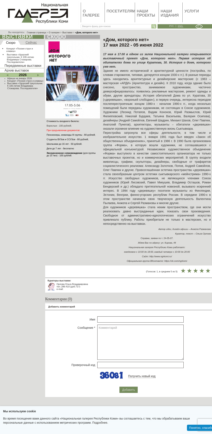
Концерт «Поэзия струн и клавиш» (19, 49)
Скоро (10, 42)
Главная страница (36, 32)
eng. (180, 26)
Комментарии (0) (58, 299)
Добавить (128, 389)
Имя (92, 319)
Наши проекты (146, 13)
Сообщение (86, 327)
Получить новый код (141, 376)
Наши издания (170, 13)
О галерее (91, 13)
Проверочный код (83, 365)
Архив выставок (17, 70)
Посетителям (121, 11)
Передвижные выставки (23, 65)
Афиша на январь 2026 (19, 78)
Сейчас (31, 42)
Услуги (191, 11)
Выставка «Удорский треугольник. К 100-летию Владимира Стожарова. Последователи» (20, 58)
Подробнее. (100, 422)
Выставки (67, 32)
